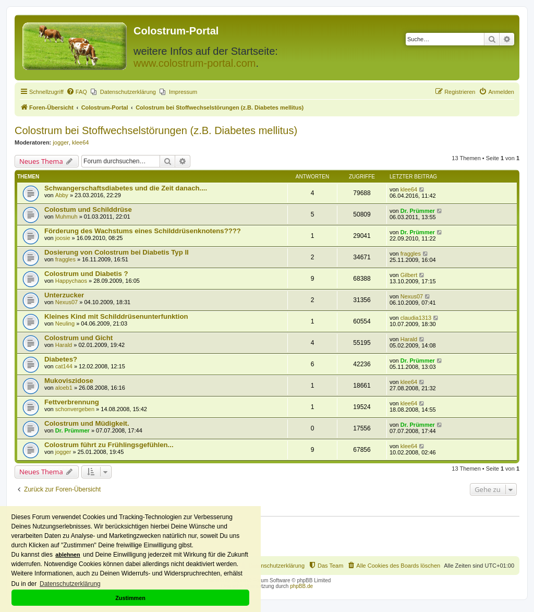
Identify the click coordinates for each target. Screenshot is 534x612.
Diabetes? (60, 359)
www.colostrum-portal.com (195, 63)
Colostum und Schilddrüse (88, 209)
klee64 (80, 142)
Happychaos (71, 281)
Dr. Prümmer (417, 211)
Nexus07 (66, 302)
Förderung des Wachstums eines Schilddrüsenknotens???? (142, 231)
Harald (63, 345)
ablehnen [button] (67, 554)
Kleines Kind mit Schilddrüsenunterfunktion (116, 316)
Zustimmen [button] (130, 598)
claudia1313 (415, 318)
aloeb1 (63, 388)
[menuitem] (76, 92)
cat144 (63, 366)
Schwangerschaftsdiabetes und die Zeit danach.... (125, 188)
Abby (61, 195)
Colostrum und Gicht (78, 338)
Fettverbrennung (71, 402)
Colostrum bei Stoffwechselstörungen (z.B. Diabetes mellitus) (156, 130)
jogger (61, 142)
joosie (62, 238)
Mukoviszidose (68, 381)
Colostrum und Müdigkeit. (86, 423)
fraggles (65, 259)
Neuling (65, 323)
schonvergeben (74, 409)
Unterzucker (64, 295)
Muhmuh (66, 216)
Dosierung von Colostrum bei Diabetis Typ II (116, 252)
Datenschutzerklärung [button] (70, 583)
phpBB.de (301, 586)
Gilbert (408, 275)
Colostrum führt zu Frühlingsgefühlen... (109, 445)
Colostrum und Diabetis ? (86, 274)
